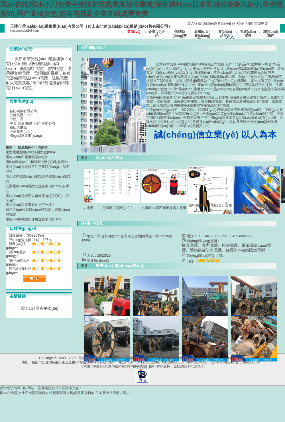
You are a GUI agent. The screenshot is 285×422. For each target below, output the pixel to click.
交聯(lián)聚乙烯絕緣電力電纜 (166, 208)
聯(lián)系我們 (270, 34)
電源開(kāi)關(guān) (119, 208)
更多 (11, 147)
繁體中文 (261, 23)
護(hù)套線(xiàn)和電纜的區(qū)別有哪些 (37, 162)
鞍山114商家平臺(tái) (39, 308)
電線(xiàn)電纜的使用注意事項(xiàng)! (34, 219)
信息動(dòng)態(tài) (179, 36)
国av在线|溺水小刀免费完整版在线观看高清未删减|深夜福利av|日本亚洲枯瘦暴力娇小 (65, 393)
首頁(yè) (133, 32)
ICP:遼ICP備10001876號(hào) (103, 366)
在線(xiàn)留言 (248, 34)
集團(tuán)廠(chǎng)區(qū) (202, 36)
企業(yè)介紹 (156, 34)
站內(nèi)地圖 (242, 23)
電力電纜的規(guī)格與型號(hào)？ (30, 152)
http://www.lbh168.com (24, 30)
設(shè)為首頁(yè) (216, 23)
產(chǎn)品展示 (225, 34)
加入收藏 (194, 23)
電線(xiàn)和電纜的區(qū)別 (27, 157)
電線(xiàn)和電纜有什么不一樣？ (30, 205)
